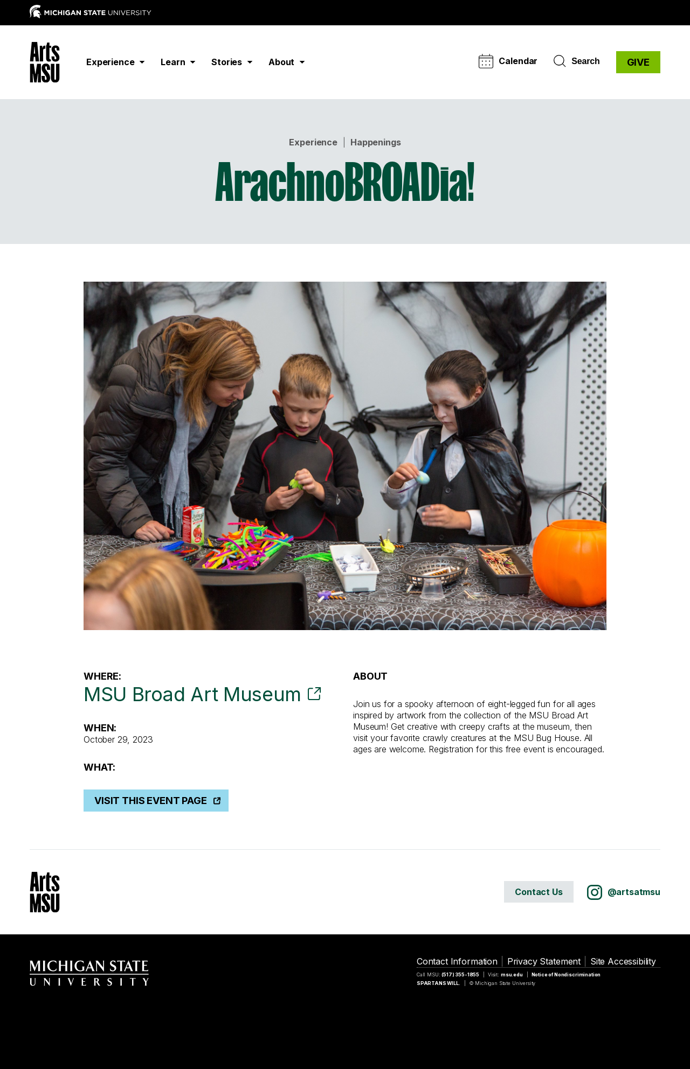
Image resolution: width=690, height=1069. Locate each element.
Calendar (508, 61)
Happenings (375, 142)
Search (576, 61)
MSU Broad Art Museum (192, 694)
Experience (313, 142)
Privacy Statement (544, 961)
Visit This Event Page (150, 800)
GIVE (638, 62)
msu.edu (512, 974)
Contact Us (538, 891)
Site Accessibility (623, 961)
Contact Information (457, 961)
